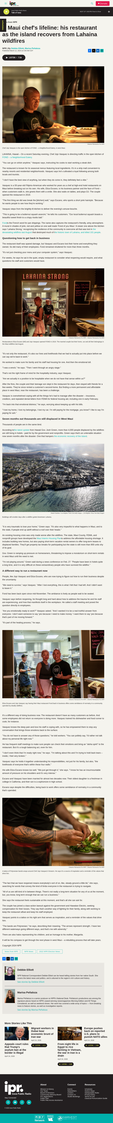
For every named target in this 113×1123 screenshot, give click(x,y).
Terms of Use (90, 1096)
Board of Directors (47, 1093)
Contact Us (71, 1094)
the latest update (21, 430)
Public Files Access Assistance (51, 1100)
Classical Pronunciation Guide (96, 1098)
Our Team (44, 1091)
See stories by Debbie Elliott (30, 981)
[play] (6, 11)
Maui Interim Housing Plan (49, 538)
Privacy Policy (90, 1094)
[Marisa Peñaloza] (10, 996)
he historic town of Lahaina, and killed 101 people (77, 232)
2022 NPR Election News (49, 951)
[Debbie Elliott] (10, 973)
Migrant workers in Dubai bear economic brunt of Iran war (42, 1032)
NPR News (28, 951)
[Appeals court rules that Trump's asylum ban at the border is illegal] (17, 1033)
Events (69, 1089)
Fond (4, 223)
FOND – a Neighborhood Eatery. (17, 157)
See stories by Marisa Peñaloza (32, 1009)
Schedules (88, 1089)
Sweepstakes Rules (92, 1093)
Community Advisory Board (50, 1094)
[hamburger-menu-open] (5, 3)
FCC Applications (46, 1096)
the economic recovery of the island (70, 436)
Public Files (44, 1098)
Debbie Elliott (17, 48)
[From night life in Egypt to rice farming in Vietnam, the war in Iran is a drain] (70, 1033)
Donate (103, 3)
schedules (3, 25)
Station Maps (90, 1091)
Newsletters (72, 1091)
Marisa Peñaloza (32, 48)
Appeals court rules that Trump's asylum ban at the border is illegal (16, 1048)
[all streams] (109, 11)
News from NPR (9, 22)
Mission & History (47, 1089)
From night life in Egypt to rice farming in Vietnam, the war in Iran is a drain (69, 1050)
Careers (70, 1093)
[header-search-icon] (92, 3)
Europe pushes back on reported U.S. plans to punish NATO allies (95, 1032)
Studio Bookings (73, 1096)
